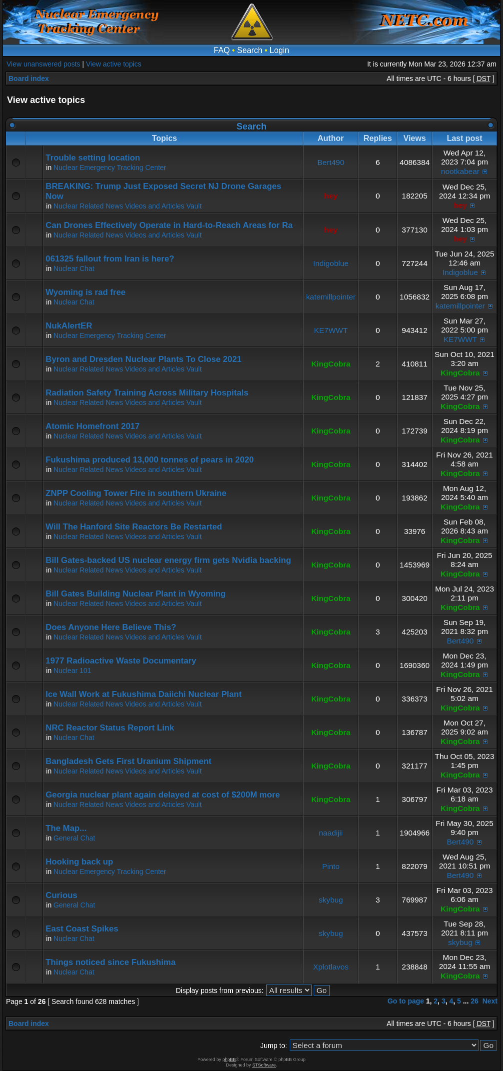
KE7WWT (331, 330)
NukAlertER (68, 325)
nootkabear (460, 171)
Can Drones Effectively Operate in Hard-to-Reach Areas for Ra (169, 225)
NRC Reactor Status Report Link (109, 727)
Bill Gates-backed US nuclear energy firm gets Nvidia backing (168, 560)
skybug (331, 900)
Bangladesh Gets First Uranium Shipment (128, 761)
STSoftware (264, 1065)
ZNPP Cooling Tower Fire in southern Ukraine (135, 493)
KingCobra (331, 364)
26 (475, 1001)
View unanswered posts (43, 64)
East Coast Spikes (81, 929)
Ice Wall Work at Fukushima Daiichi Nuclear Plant (143, 694)
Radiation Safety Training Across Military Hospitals (146, 393)
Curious (61, 895)
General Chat (74, 838)
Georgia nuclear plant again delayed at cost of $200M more (162, 795)
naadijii (331, 832)
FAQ (222, 50)
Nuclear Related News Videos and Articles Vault (127, 206)
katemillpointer (331, 296)
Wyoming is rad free (85, 292)
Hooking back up (79, 861)
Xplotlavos (331, 966)
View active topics (113, 64)
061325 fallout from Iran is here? (109, 259)
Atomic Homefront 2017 (92, 426)
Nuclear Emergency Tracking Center (109, 168)
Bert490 (330, 162)
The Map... (65, 828)
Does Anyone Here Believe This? (110, 627)
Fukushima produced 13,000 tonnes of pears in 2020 (149, 459)
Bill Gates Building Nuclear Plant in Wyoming (135, 593)
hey (331, 196)
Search (250, 50)
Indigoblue (331, 263)
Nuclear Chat (73, 268)
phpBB (229, 1059)
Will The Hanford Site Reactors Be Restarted (133, 527)
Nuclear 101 (72, 670)
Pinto (331, 866)
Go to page (406, 1001)
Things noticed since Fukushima (110, 962)
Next (490, 1001)
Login (279, 50)
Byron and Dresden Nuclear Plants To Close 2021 (143, 359)
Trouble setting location (92, 157)
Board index (28, 78)
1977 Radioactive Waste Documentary (120, 661)
